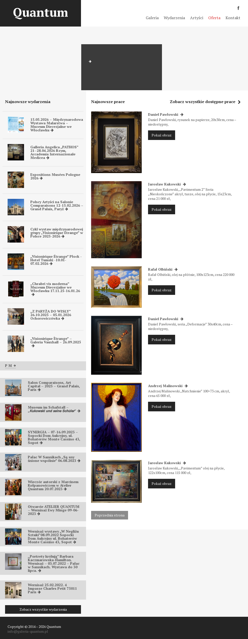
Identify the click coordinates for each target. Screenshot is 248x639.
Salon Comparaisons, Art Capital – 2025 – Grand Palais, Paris (54, 386)
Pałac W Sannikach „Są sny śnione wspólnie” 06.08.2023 (54, 459)
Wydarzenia (174, 17)
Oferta (214, 17)
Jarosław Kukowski (167, 184)
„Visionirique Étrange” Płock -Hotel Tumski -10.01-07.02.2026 (56, 260)
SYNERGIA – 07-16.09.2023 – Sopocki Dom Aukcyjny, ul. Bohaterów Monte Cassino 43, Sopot (54, 437)
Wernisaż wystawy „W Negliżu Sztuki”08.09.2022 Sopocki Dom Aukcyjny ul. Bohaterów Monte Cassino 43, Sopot (53, 536)
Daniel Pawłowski (165, 114)
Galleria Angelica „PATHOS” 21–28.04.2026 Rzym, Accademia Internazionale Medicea (54, 152)
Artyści (196, 17)
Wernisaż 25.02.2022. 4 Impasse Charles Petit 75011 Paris (52, 588)
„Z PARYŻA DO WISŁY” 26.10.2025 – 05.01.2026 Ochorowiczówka (50, 315)
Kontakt (232, 17)
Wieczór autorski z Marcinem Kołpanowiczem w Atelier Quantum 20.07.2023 (53, 485)
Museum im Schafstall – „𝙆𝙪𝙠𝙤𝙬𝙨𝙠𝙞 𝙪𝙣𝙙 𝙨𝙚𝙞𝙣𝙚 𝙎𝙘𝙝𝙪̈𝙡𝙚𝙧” (54, 409)
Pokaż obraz (162, 135)
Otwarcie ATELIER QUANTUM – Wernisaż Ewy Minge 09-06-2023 (53, 510)
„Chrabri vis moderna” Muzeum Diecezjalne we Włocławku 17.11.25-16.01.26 (55, 288)
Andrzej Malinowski (168, 385)
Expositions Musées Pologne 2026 (55, 176)
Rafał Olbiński (163, 269)
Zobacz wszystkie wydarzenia (43, 609)
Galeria (152, 17)
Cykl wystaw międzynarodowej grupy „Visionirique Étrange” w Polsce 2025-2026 (56, 233)
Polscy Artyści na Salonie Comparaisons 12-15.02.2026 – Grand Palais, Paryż (56, 205)
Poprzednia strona (110, 515)
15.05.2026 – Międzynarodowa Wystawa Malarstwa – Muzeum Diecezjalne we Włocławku (56, 124)
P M (10, 365)
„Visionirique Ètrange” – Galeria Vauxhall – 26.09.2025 (55, 341)
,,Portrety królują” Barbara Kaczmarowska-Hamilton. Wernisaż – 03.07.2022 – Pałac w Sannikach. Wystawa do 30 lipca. (53, 563)
